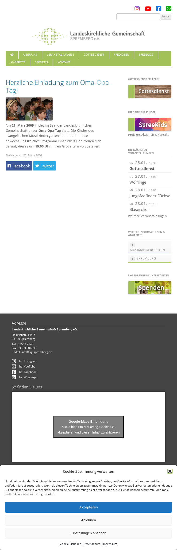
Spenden (41, 62)
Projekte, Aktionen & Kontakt (148, 134)
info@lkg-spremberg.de (36, 352)
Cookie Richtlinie (70, 544)
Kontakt (64, 62)
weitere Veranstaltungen (147, 216)
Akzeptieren (88, 507)
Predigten (121, 55)
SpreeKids (146, 55)
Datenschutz (92, 544)
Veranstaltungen (60, 55)
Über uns (30, 55)
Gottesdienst (94, 55)
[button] (170, 471)
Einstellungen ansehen (88, 533)
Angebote (17, 62)
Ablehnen (88, 520)
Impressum (109, 544)
